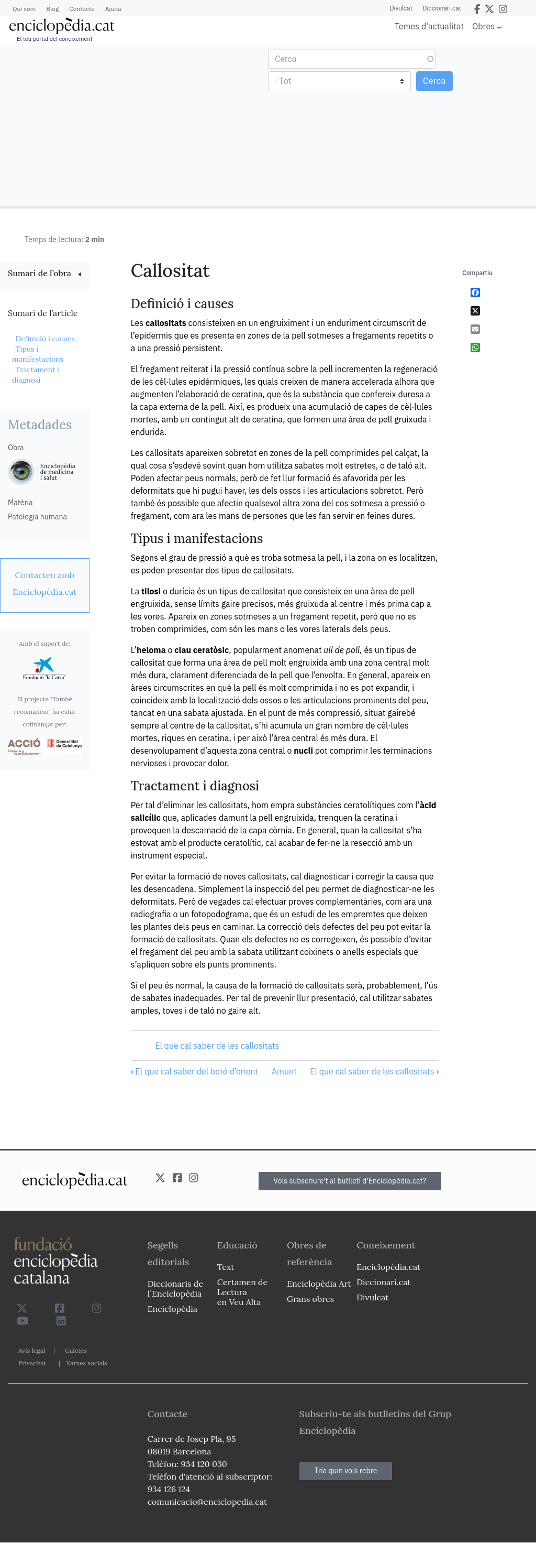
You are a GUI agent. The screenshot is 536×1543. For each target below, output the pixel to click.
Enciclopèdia (172, 1308)
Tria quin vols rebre (346, 1470)
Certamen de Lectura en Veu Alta (242, 1292)
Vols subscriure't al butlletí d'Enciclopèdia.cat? (350, 1181)
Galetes (76, 1350)
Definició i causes (45, 338)
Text (225, 1267)
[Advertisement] (135, 124)
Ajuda (113, 9)
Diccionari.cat (442, 8)
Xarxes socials (86, 1363)
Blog (52, 9)
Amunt (284, 1071)
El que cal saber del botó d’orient (195, 1071)
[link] (45, 274)
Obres (483, 26)
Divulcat (401, 8)
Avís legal (31, 1350)
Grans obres (310, 1299)
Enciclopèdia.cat (388, 1267)
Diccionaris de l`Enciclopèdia (175, 1288)
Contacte (81, 9)
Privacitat (32, 1363)
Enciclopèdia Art (319, 1283)
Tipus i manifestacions (37, 354)
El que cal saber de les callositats (217, 1045)
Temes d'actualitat (429, 26)
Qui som (24, 9)
